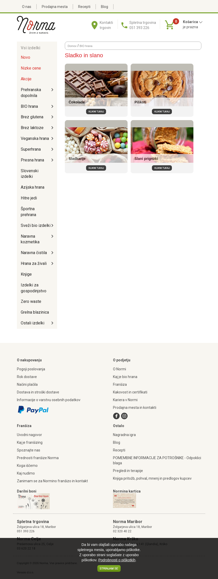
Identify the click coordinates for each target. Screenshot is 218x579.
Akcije (26, 78)
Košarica (193, 22)
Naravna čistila (34, 252)
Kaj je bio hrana (125, 377)
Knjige (26, 274)
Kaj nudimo (26, 473)
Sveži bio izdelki (35, 225)
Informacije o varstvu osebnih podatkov (48, 400)
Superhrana (31, 149)
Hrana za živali (34, 263)
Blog (104, 7)
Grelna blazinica (35, 312)
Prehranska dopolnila (31, 92)
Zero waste (31, 301)
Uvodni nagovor (29, 435)
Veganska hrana (35, 138)
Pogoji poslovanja (31, 369)
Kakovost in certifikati (130, 392)
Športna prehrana (28, 211)
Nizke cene (31, 68)
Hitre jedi (29, 198)
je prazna (190, 27)
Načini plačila (27, 384)
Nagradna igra (124, 435)
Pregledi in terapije (128, 471)
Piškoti (140, 102)
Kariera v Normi (125, 400)
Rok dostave (27, 377)
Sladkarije (77, 159)
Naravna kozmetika (30, 239)
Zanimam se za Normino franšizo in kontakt (52, 481)
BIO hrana (29, 106)
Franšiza (120, 384)
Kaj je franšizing (30, 442)
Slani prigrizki (146, 159)
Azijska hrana (32, 187)
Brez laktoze (32, 127)
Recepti (84, 7)
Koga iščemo (27, 466)
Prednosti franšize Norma (38, 458)
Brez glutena (32, 116)
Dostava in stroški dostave (38, 392)
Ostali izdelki (32, 323)
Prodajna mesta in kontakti (134, 408)
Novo (25, 57)
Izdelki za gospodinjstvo (33, 288)
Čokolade (77, 102)
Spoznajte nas (28, 450)
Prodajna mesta (55, 7)
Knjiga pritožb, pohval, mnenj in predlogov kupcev (152, 478)
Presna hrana (32, 160)
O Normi (119, 369)
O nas (26, 7)
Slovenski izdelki (29, 173)
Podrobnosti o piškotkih (117, 560)
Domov (72, 45)
